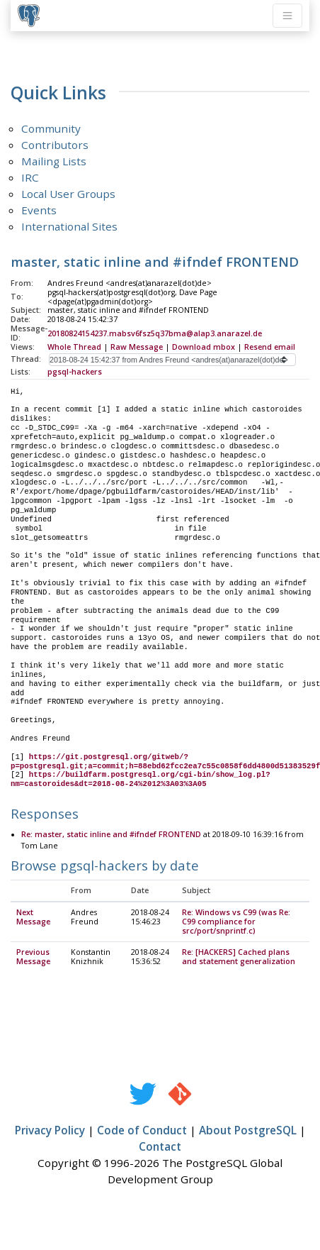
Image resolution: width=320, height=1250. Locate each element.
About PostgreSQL (248, 1131)
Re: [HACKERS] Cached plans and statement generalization (238, 957)
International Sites (69, 226)
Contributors (54, 145)
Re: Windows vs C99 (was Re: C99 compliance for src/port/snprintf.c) (236, 922)
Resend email (269, 347)
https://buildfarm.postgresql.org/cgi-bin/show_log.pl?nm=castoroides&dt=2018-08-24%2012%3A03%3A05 (140, 779)
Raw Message (136, 347)
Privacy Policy (50, 1131)
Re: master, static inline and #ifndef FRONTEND (111, 835)
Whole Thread (74, 347)
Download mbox (203, 347)
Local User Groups (68, 194)
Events (39, 210)
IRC (30, 177)
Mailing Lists (53, 161)
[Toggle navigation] (287, 16)
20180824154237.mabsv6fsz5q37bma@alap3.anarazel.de (154, 333)
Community (51, 128)
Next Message (33, 917)
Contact (160, 1147)
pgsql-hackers (74, 372)
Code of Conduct (142, 1131)
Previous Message (33, 957)
